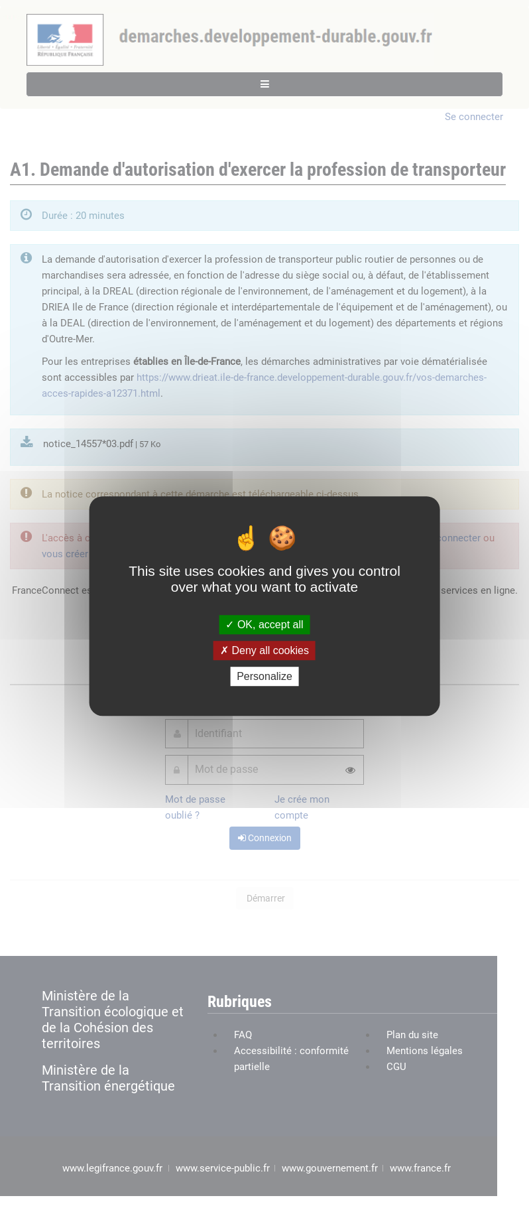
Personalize (264, 676)
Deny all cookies (264, 650)
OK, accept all (264, 624)
